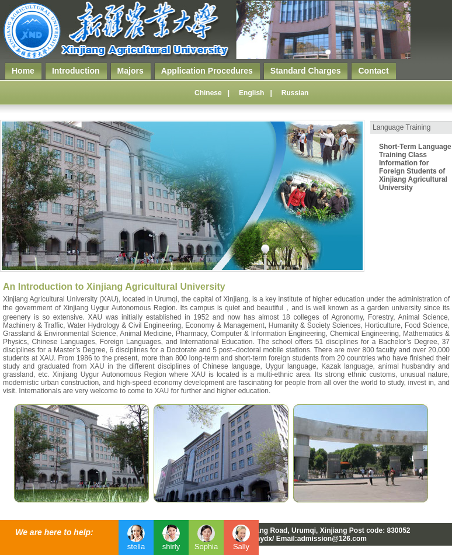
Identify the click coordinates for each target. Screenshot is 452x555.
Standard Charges (305, 70)
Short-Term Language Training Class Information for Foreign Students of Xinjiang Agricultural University (415, 167)
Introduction (76, 70)
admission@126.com (332, 539)
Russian (295, 93)
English (251, 93)
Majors (130, 70)
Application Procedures (207, 70)
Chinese (208, 93)
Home (23, 70)
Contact (373, 70)
